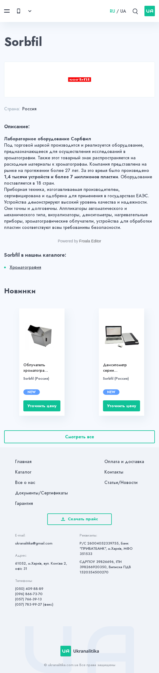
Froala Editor (90, 241)
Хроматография (25, 267)
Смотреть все (79, 437)
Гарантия (24, 503)
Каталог (23, 472)
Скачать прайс (79, 519)
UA (123, 11)
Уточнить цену (42, 406)
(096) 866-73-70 (29, 594)
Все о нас (25, 482)
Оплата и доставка (124, 461)
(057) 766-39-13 (28, 599)
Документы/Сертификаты (41, 493)
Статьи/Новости (121, 482)
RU (112, 11)
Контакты (113, 472)
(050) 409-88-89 (29, 588)
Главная (23, 461)
